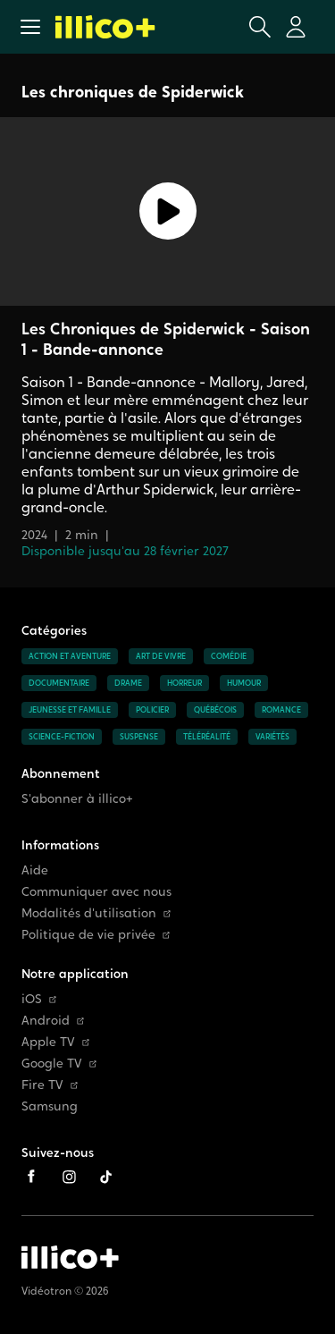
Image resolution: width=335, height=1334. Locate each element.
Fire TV (49, 1085)
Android (52, 1020)
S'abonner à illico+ (77, 798)
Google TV (58, 1063)
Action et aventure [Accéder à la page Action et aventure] (70, 656)
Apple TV (55, 1042)
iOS (38, 999)
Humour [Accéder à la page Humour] (244, 683)
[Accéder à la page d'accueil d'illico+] (70, 1257)
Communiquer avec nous (96, 891)
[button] (30, 26)
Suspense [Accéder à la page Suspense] (139, 736)
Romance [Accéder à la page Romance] (281, 710)
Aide (34, 870)
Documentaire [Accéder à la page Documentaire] (59, 683)
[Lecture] (167, 211)
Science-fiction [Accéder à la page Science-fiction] (62, 736)
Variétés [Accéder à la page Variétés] (272, 736)
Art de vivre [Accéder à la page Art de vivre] (161, 656)
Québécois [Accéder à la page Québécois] (215, 710)
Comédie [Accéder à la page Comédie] (229, 656)
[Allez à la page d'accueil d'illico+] (105, 27)
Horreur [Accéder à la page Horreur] (184, 683)
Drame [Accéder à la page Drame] (128, 683)
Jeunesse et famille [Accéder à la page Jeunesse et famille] (70, 710)
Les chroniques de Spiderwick (132, 91)
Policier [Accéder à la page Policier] (152, 710)
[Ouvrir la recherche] (260, 27)
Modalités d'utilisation (96, 913)
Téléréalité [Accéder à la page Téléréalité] (206, 736)
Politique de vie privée (95, 934)
